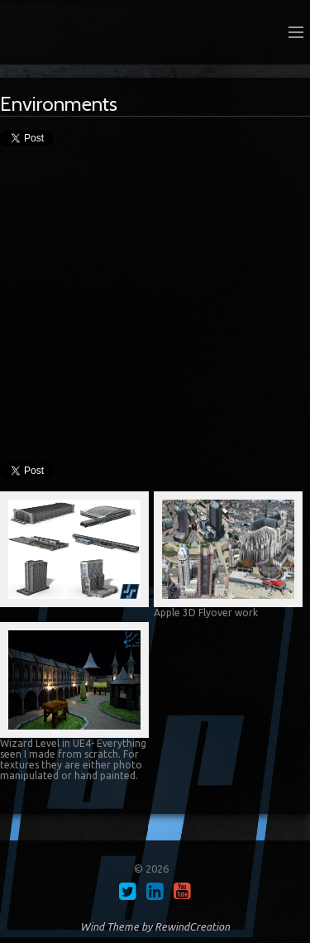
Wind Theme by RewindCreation (155, 926)
